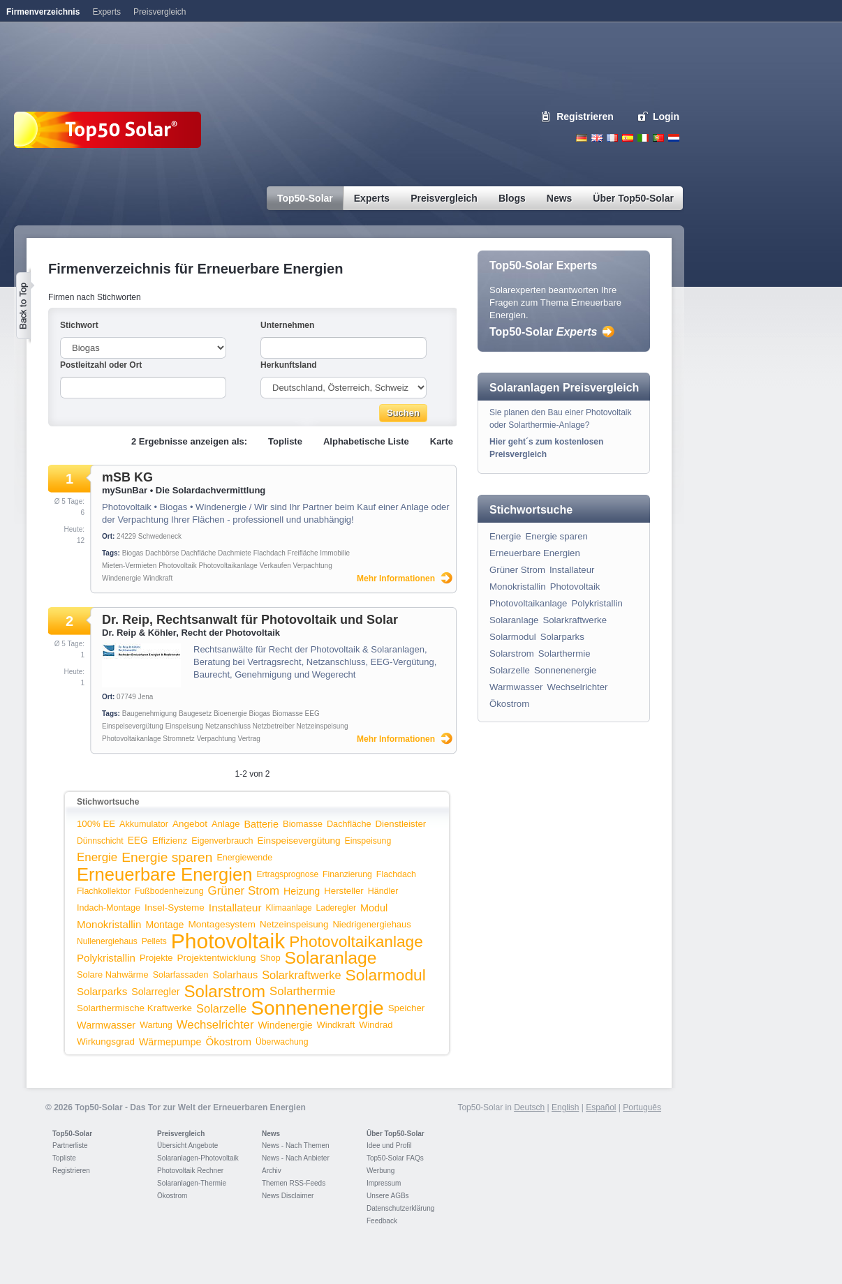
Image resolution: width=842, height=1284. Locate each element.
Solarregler (155, 991)
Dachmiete (234, 553)
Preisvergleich (181, 1133)
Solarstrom (224, 991)
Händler (383, 891)
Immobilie (335, 553)
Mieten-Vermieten (129, 565)
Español (601, 1107)
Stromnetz (179, 738)
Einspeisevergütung (132, 726)
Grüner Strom (243, 890)
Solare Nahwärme (113, 974)
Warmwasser (106, 1025)
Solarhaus (235, 974)
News (271, 1133)
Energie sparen (166, 857)
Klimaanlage (289, 908)
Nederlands (673, 138)
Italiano (643, 138)
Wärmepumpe (170, 1041)
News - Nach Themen (296, 1145)
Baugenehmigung (149, 713)
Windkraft (157, 578)
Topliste (285, 441)
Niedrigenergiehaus (371, 924)
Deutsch (581, 138)
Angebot (189, 824)
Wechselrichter (215, 1024)
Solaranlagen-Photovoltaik (198, 1158)
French (612, 138)
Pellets (154, 941)
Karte (441, 441)
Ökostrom (228, 1041)
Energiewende (244, 858)
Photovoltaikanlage (228, 565)
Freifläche (303, 553)
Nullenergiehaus (107, 941)
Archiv (271, 1170)
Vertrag (249, 738)
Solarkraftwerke (301, 975)
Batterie (261, 824)
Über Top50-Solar (395, 1133)
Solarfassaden (181, 975)
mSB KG (127, 477)
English (597, 138)
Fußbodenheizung (169, 891)
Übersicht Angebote (187, 1145)
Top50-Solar (543, 332)
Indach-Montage (108, 908)
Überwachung (282, 1042)
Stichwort (79, 325)
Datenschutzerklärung (400, 1208)
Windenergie (121, 578)
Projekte (156, 958)
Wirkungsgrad (106, 1041)
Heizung (301, 891)
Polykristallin (106, 958)
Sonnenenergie (317, 1008)
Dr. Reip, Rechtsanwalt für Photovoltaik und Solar (250, 620)
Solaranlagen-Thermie (191, 1183)
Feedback (382, 1221)
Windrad (375, 1025)
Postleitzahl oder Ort (101, 365)
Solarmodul (386, 975)
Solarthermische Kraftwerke (134, 1008)
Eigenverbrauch (222, 841)
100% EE (96, 824)
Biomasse (287, 713)
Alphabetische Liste (366, 441)
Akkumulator (143, 824)
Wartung (156, 1025)
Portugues (658, 138)
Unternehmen (287, 325)
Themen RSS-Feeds (293, 1183)
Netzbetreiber (274, 726)
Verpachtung (312, 565)
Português (642, 1107)
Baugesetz (195, 713)
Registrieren (585, 116)
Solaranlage (331, 957)
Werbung (380, 1170)
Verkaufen (275, 565)
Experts (106, 12)
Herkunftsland (288, 365)
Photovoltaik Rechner (190, 1170)
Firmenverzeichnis (43, 12)
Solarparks (102, 991)
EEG (312, 713)
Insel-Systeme (175, 907)
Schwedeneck (160, 536)
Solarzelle (221, 1008)
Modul (373, 907)
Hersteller (343, 891)
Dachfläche (198, 553)
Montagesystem (222, 924)
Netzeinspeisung (322, 726)
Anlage (225, 824)
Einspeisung (184, 726)
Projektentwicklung (216, 958)
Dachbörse (162, 553)
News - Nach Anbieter (296, 1158)
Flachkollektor (104, 891)
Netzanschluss (228, 726)
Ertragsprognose (287, 874)
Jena (146, 697)
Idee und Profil (389, 1145)
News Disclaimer (287, 1196)
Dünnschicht (100, 841)
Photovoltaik (177, 565)
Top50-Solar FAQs (395, 1158)
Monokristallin (109, 924)
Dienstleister (401, 824)
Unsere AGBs (388, 1196)
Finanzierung (347, 874)
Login (666, 116)
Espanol (627, 138)
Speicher (406, 1008)
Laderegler (336, 908)
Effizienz (170, 840)
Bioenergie (230, 713)
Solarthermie (302, 991)
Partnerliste (70, 1145)
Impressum (384, 1183)
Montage (164, 924)
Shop (270, 958)
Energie (97, 857)
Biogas (133, 553)
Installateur (235, 907)
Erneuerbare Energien (164, 874)
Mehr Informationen (396, 578)
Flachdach (269, 553)
